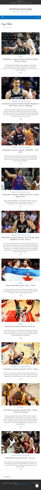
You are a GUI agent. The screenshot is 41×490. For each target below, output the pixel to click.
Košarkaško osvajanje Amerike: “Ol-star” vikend (20, 369)
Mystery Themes (22, 484)
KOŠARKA (20, 57)
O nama (29, 2)
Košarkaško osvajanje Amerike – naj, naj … (20, 458)
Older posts (7, 476)
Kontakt (25, 2)
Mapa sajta (20, 2)
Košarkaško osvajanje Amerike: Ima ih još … (20, 326)
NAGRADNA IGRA (13, 2)
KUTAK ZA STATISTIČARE (23, 101)
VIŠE (20, 72)
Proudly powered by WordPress (25, 483)
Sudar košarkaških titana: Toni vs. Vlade (20, 285)
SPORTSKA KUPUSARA (20, 9)
